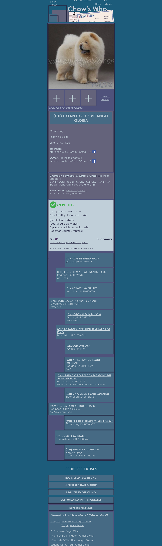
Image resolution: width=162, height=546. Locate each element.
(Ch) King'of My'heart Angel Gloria (70, 521)
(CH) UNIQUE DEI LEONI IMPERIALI (87, 393)
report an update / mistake (66, 230)
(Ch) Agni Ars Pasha (72, 525)
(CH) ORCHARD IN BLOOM (83, 314)
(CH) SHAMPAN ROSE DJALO (76, 405)
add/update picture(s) (64, 223)
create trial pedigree (63, 220)
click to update (105, 98)
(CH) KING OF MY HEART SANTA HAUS (81, 271)
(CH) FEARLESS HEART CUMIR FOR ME (89, 421)
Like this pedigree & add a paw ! (69, 242)
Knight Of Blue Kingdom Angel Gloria (72, 535)
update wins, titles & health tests (69, 227)
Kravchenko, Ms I (60, 151)
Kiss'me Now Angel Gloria (65, 531)
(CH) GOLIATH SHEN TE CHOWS (78, 300)
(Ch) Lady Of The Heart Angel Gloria (71, 540)
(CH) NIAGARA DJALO (71, 436)
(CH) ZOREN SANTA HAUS (82, 258)
